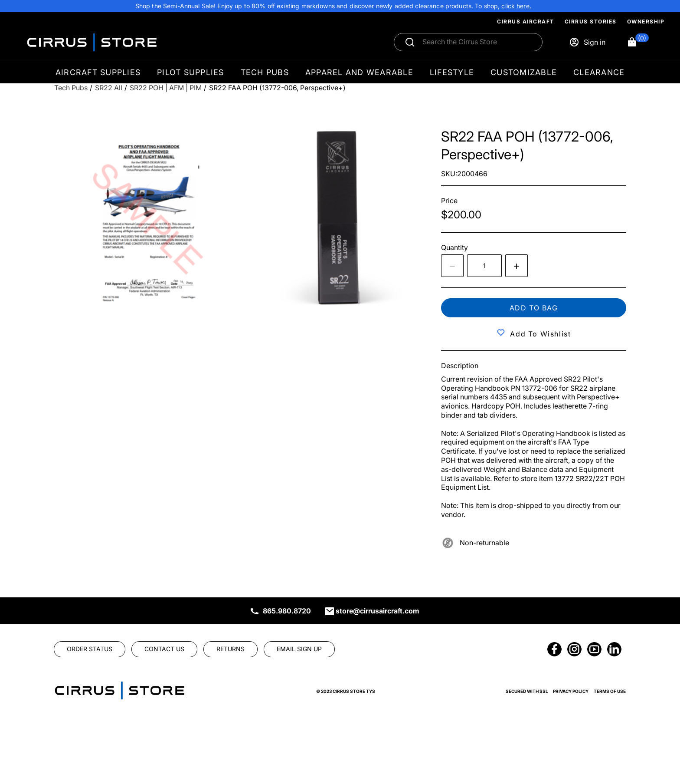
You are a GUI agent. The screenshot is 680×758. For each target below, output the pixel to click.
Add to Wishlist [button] (540, 334)
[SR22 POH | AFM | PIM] (165, 88)
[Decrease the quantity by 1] (452, 265)
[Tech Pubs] (71, 88)
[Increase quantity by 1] (516, 265)
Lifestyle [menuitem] (452, 72)
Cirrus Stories (591, 21)
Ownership (646, 21)
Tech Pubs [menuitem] (265, 72)
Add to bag (534, 307)
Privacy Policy (570, 691)
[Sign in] (587, 42)
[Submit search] (410, 42)
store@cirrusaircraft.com (377, 610)
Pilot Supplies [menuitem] (190, 72)
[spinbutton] (484, 265)
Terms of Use (610, 691)
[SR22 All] (109, 88)
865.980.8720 (287, 610)
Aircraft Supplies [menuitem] (98, 72)
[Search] (477, 42)
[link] (516, 6)
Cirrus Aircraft (525, 21)
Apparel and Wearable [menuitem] (359, 72)
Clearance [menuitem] (598, 72)
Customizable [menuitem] (523, 72)
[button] (637, 42)
